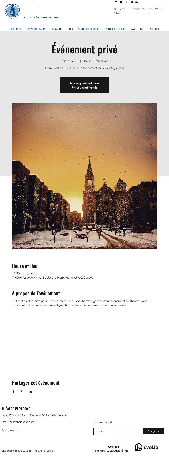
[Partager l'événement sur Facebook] (13, 391)
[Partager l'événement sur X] (22, 391)
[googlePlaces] (116, 2)
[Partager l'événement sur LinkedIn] (30, 391)
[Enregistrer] (153, 431)
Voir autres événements (84, 87)
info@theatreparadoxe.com (148, 8)
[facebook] (126, 2)
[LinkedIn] (136, 2)
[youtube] (121, 2)
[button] (36, 29)
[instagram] (131, 2)
